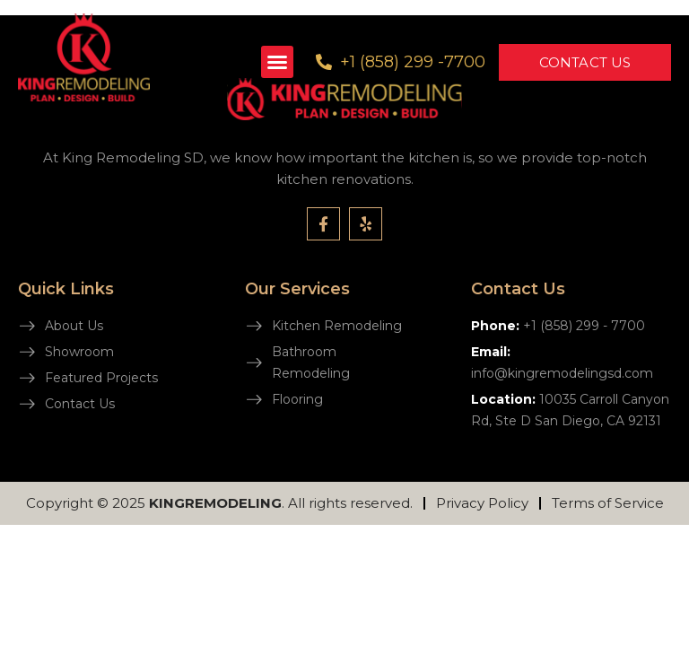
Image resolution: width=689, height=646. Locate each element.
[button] (277, 62)
